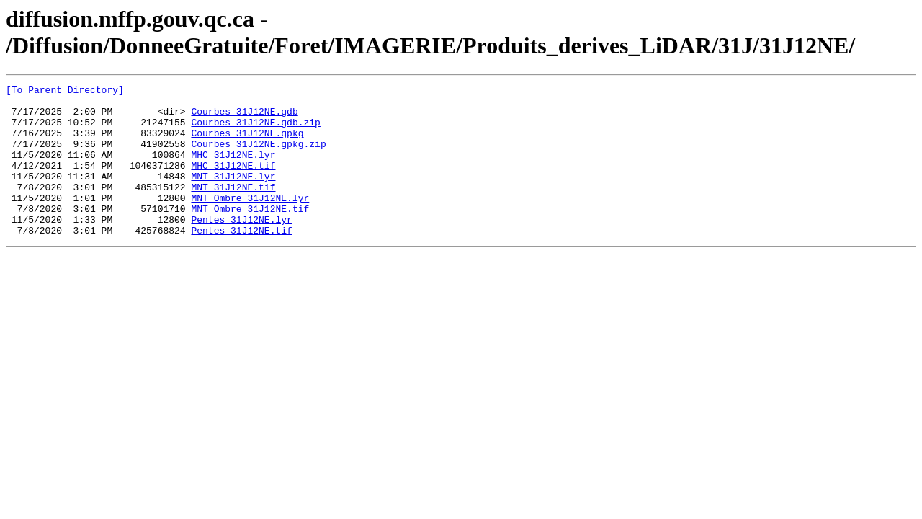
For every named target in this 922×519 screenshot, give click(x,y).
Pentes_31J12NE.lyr (241, 247)
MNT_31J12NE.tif (233, 208)
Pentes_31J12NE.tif (241, 260)
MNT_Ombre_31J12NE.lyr (250, 221)
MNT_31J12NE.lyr (233, 195)
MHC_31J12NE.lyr (233, 169)
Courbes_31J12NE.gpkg (247, 143)
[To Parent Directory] (65, 91)
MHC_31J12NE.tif (233, 182)
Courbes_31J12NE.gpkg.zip (258, 156)
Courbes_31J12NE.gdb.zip (255, 130)
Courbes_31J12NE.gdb (244, 117)
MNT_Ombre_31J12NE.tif (250, 234)
